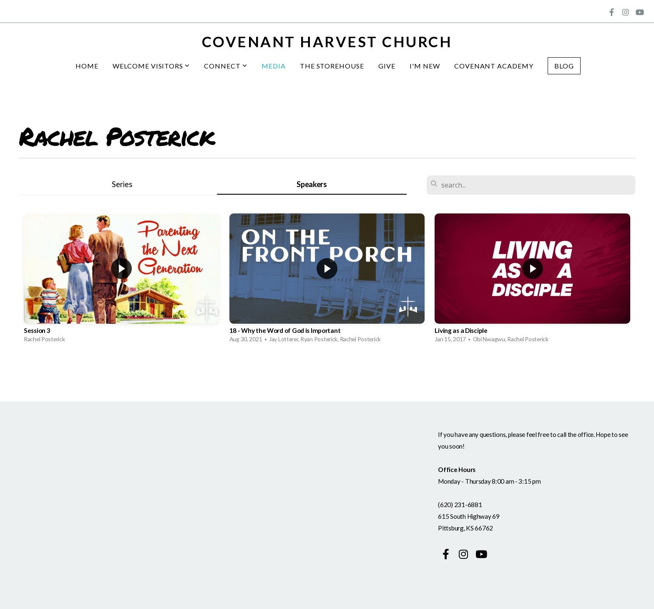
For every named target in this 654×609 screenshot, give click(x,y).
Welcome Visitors (151, 66)
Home (86, 66)
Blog (564, 66)
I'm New (425, 66)
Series (122, 184)
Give (386, 66)
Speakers (312, 184)
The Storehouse (332, 66)
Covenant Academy (493, 66)
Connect (225, 66)
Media (274, 66)
